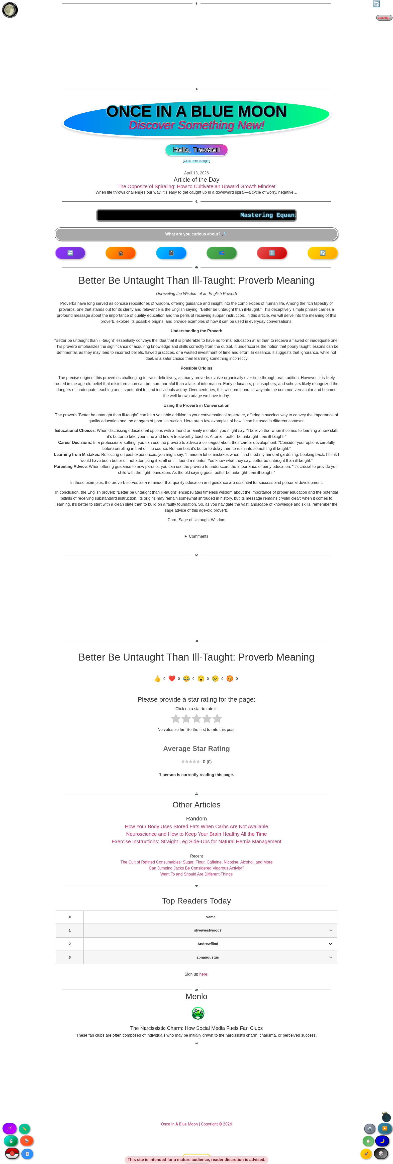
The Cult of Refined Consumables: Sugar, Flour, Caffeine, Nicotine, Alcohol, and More (196, 862)
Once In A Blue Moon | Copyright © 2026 (196, 1124)
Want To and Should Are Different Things (196, 874)
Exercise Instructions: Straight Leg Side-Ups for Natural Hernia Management (196, 841)
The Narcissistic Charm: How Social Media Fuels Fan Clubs (196, 1028)
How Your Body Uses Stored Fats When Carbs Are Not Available (196, 826)
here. (203, 974)
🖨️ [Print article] (370, 1129)
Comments (198, 536)
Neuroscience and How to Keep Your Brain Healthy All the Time (196, 834)
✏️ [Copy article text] (24, 1129)
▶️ (384, 1128)
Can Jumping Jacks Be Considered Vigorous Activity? (196, 868)
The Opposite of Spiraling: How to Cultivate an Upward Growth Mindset (196, 186)
